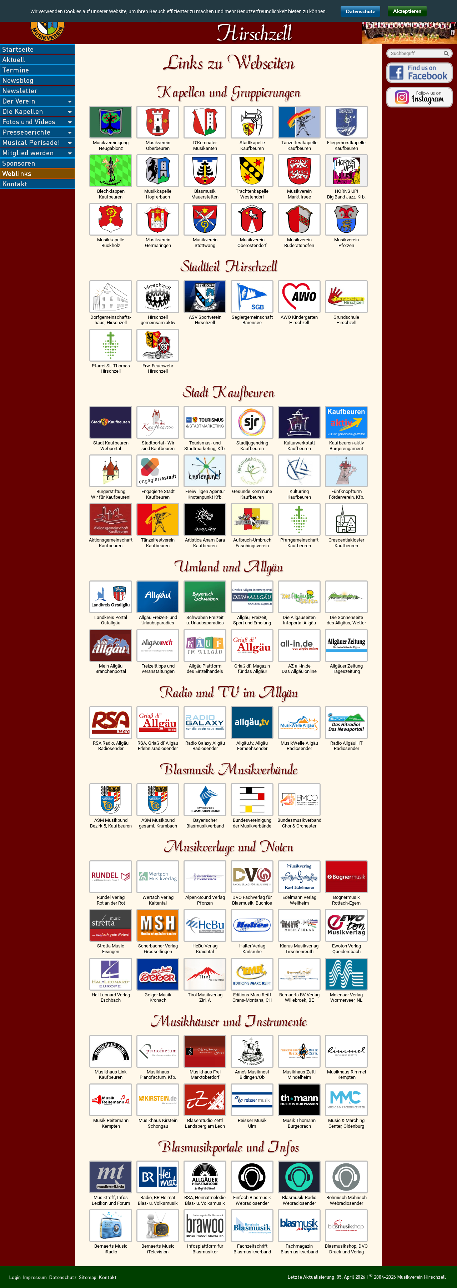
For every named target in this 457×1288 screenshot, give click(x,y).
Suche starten (446, 53)
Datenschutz (360, 11)
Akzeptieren (407, 11)
